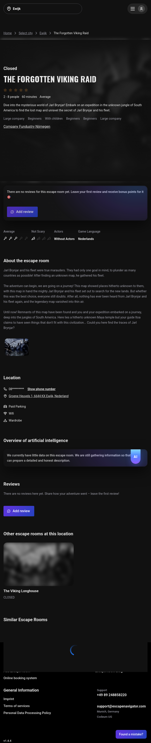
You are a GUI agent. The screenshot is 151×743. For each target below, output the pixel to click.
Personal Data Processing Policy (27, 713)
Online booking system (20, 678)
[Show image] (16, 347)
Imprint (8, 699)
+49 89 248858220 (112, 695)
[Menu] (137, 8)
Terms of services (16, 706)
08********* (16, 389)
